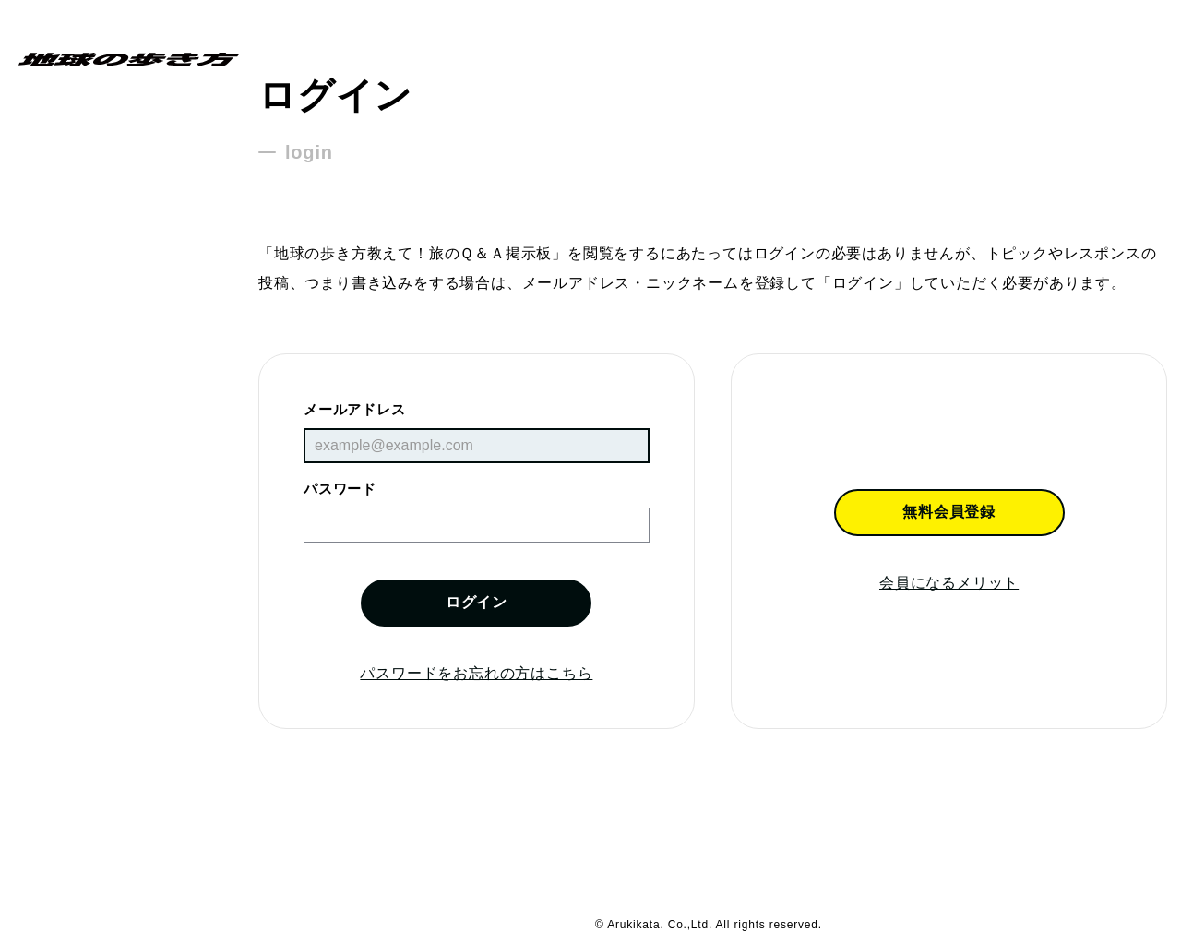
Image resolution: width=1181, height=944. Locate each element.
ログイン (476, 602)
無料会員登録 (949, 512)
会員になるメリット (949, 583)
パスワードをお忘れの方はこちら (476, 673)
